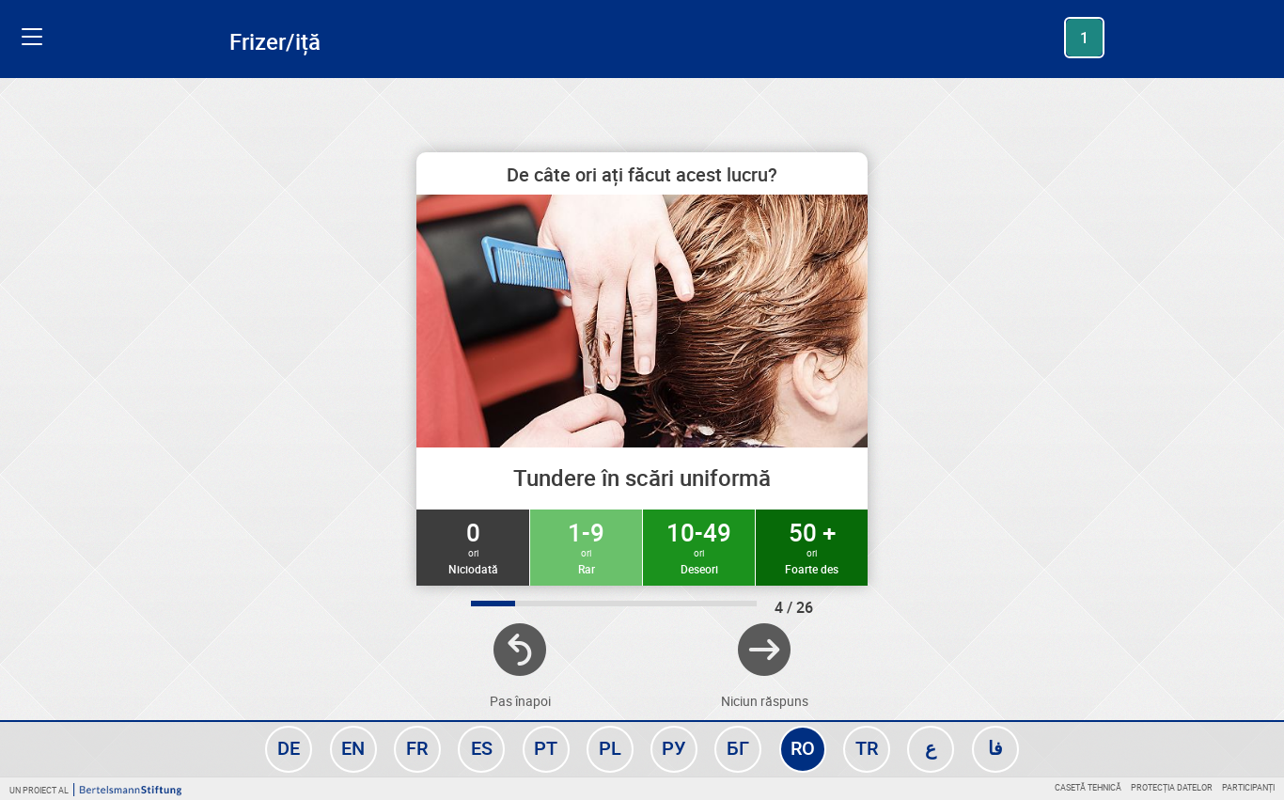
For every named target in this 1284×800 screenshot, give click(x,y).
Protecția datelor (1172, 787)
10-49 (698, 546)
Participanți (1248, 787)
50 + (811, 546)
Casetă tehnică (1088, 787)
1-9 (586, 546)
